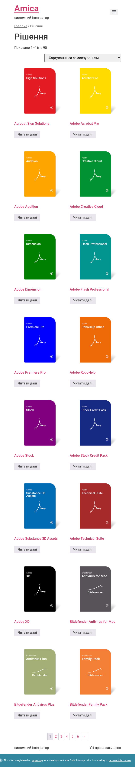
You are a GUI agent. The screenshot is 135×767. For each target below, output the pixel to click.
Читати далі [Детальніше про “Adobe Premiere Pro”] (27, 383)
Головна (20, 26)
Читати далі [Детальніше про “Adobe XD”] (27, 632)
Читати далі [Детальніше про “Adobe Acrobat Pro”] (82, 134)
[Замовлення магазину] (82, 58)
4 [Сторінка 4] (67, 737)
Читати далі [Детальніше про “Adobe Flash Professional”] (82, 300)
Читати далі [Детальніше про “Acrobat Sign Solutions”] (27, 134)
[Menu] (114, 12)
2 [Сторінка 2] (56, 737)
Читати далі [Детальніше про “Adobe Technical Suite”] (82, 549)
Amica (26, 8)
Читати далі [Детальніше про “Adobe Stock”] (27, 466)
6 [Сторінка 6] (78, 737)
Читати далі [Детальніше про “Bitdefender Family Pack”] (82, 715)
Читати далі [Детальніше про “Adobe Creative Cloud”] (82, 217)
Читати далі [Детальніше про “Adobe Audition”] (27, 217)
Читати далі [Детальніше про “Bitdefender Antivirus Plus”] (27, 715)
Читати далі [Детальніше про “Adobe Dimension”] (27, 300)
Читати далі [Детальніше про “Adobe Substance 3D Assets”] (27, 549)
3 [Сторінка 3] (61, 737)
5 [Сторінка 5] (72, 737)
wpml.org (37, 760)
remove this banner (120, 760)
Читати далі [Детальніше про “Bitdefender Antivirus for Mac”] (82, 632)
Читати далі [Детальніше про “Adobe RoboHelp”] (82, 383)
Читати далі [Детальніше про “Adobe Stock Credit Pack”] (82, 466)
